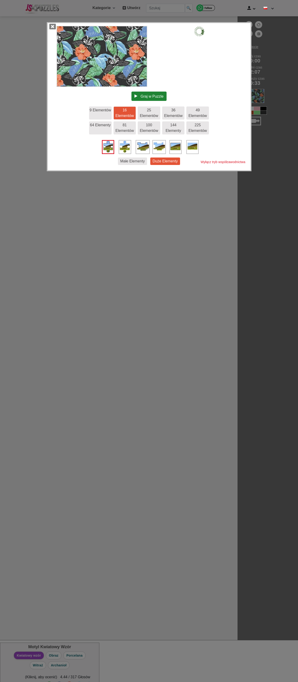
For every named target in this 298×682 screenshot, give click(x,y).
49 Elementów (197, 113)
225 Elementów (197, 128)
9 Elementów (100, 110)
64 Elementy (100, 125)
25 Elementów (149, 113)
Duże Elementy (165, 161)
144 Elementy (173, 128)
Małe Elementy (132, 161)
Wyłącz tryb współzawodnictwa (223, 162)
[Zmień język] (269, 8)
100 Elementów (149, 128)
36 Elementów (173, 113)
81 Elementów (124, 128)
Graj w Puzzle (149, 96)
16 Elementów (124, 113)
